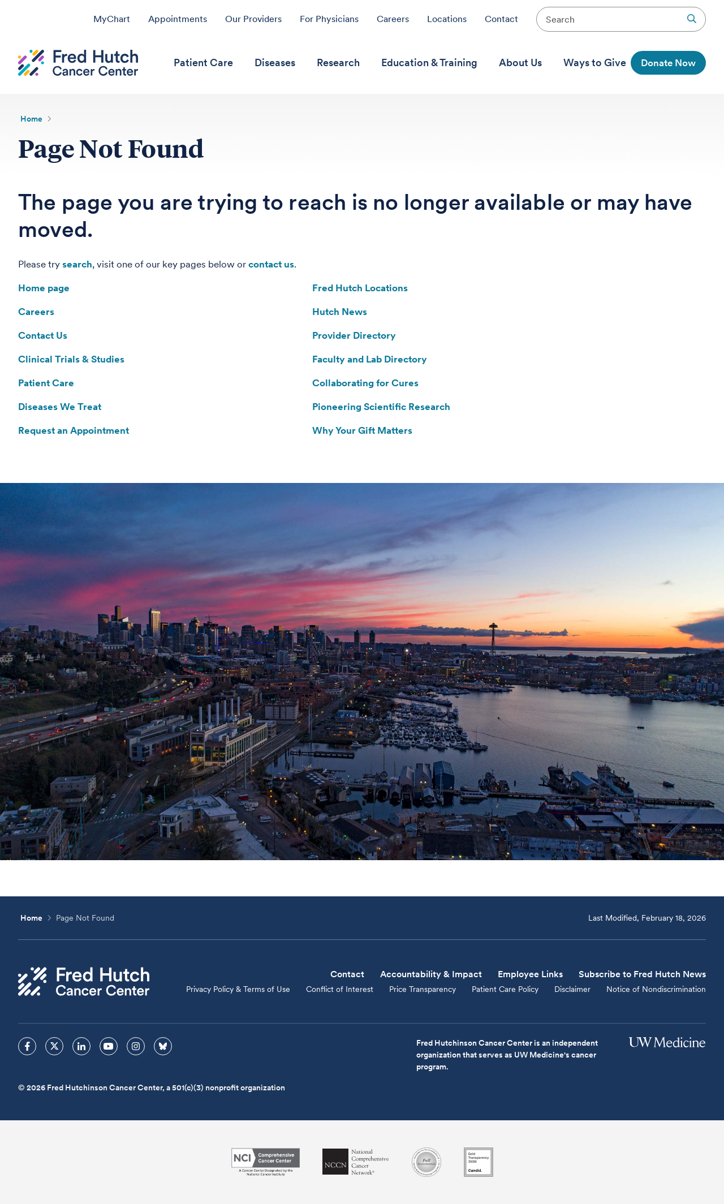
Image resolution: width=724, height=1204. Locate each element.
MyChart (111, 19)
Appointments (177, 19)
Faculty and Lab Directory (369, 359)
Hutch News (339, 311)
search (77, 264)
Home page (44, 288)
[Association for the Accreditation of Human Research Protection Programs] (426, 1162)
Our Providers (253, 19)
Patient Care (46, 383)
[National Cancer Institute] (265, 1162)
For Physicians (329, 19)
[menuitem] (203, 63)
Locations (447, 19)
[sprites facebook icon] (27, 1046)
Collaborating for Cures (365, 383)
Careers (393, 19)
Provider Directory (354, 335)
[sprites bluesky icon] (163, 1046)
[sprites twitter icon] (54, 1046)
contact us (271, 264)
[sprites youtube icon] (109, 1046)
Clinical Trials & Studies (71, 359)
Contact (501, 19)
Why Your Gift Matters (362, 430)
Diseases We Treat (59, 406)
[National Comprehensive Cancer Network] (355, 1162)
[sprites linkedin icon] (81, 1046)
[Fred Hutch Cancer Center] (83, 981)
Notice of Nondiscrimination (656, 989)
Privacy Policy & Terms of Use (238, 989)
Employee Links (530, 974)
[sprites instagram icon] (136, 1046)
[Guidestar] (478, 1162)
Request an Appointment (73, 430)
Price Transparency (422, 989)
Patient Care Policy (505, 989)
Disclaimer (572, 989)
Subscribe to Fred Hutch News (642, 974)
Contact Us (42, 335)
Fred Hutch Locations (360, 288)
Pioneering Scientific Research (381, 406)
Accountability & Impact (431, 974)
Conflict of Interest (339, 989)
